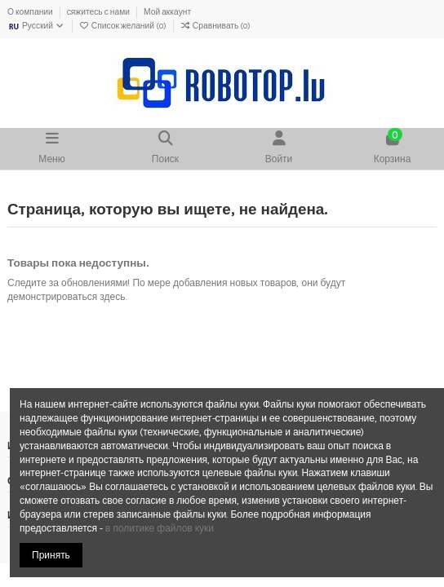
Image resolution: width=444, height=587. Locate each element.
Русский (36, 26)
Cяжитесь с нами (99, 12)
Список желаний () (123, 26)
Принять (51, 555)
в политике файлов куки (159, 528)
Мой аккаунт (167, 12)
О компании (31, 12)
